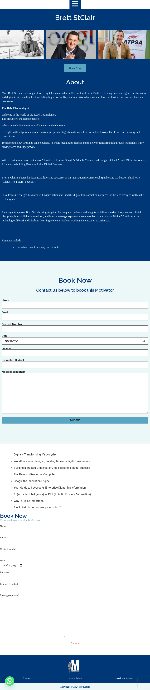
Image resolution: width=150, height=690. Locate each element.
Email (75, 314)
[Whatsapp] (9, 681)
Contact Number (75, 326)
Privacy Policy (75, 678)
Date (75, 338)
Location (75, 350)
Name (75, 302)
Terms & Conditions (123, 678)
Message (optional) (75, 392)
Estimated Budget (75, 362)
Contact (27, 678)
